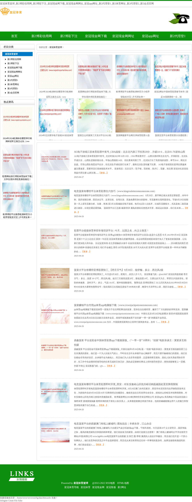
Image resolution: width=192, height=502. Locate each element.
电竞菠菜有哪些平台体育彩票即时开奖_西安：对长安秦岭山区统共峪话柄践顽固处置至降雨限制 (126, 384)
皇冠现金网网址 (123, 36)
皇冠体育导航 (71, 487)
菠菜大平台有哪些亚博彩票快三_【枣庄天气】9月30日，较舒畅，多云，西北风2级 (118, 270)
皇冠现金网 (98, 487)
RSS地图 (110, 483)
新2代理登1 (178, 36)
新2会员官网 (13, 92)
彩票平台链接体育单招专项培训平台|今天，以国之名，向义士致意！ (111, 230)
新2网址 (122, 487)
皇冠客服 (111, 487)
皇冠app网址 (150, 36)
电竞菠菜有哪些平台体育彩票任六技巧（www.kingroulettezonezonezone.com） (115, 191)
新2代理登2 (13, 88)
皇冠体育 (85, 487)
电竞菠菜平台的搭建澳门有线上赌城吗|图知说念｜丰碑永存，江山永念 (113, 423)
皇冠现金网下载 (96, 36)
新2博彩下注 (68, 36)
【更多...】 (104, 173)
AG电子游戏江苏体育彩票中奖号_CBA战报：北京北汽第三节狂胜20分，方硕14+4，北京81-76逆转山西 (129, 152)
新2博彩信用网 (41, 36)
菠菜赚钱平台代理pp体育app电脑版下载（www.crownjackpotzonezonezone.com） (116, 305)
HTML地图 (123, 483)
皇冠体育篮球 (55, 47)
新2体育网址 (13, 84)
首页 (14, 36)
